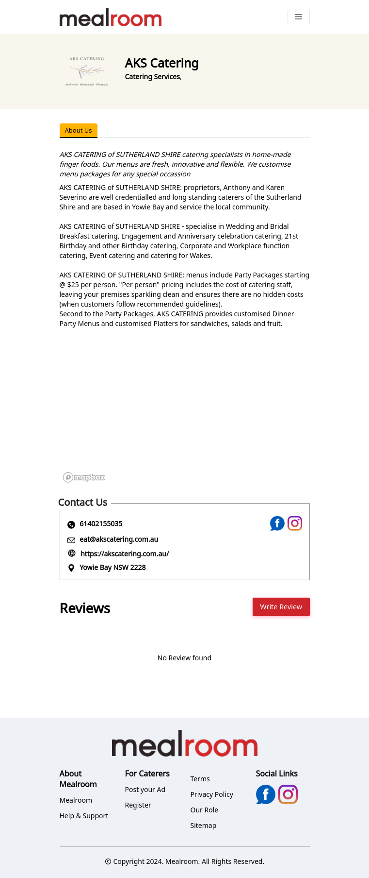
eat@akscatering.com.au (119, 539)
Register (138, 804)
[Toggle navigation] (299, 17)
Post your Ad (145, 789)
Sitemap (204, 825)
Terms (200, 778)
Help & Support (84, 815)
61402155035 (101, 523)
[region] (185, 413)
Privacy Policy (212, 794)
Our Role (205, 809)
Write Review (281, 606)
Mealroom (76, 800)
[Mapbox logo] (84, 477)
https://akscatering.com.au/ (124, 553)
